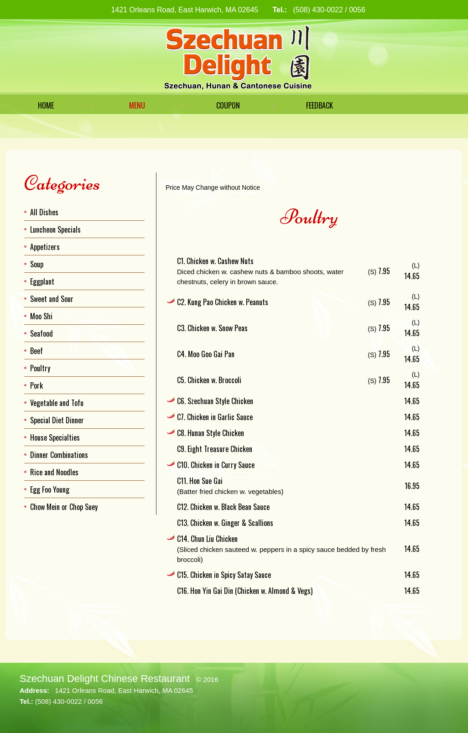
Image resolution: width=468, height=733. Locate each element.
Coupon (228, 105)
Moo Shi (41, 316)
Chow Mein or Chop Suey (64, 506)
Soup (36, 264)
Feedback (319, 105)
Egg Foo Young (49, 489)
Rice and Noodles (54, 472)
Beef (36, 350)
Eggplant (42, 281)
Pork (36, 385)
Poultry (40, 368)
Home (46, 105)
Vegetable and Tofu (56, 402)
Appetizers (45, 246)
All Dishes (44, 212)
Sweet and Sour (51, 298)
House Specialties (55, 437)
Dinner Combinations (59, 454)
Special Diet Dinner (57, 420)
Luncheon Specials (55, 229)
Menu (137, 105)
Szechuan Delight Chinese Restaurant (105, 678)
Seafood (41, 333)
